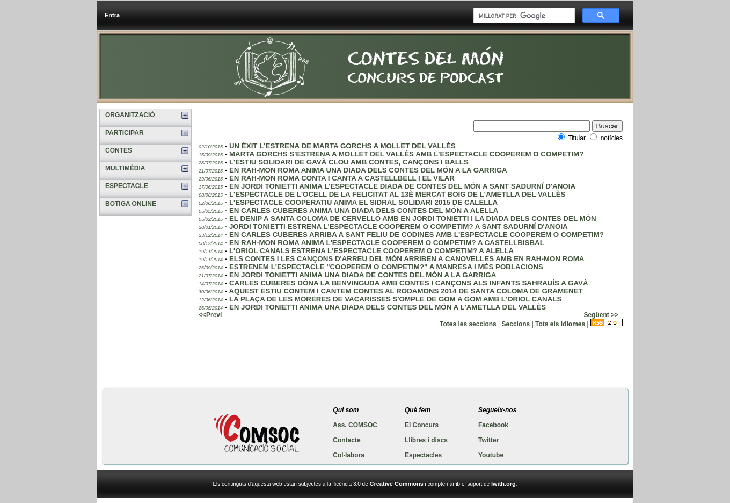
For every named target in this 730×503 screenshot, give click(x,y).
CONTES (118, 150)
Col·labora (348, 455)
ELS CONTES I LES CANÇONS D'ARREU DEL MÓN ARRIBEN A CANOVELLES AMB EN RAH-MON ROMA (406, 259)
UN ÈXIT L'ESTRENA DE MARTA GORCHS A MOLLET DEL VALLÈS (342, 146)
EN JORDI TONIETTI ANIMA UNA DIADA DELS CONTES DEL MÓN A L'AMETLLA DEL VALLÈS (387, 307)
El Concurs (422, 425)
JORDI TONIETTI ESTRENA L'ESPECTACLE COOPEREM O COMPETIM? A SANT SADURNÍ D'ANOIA (398, 226)
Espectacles (423, 455)
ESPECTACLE (126, 186)
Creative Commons (397, 483)
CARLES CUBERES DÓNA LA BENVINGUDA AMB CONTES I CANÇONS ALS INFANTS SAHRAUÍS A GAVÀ (408, 283)
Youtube (490, 455)
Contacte (346, 440)
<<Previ (210, 315)
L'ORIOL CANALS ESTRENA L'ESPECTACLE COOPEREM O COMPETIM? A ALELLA (371, 251)
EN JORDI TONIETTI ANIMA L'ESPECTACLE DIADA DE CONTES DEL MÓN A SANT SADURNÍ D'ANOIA (402, 186)
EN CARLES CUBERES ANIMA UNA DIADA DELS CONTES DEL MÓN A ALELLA (363, 210)
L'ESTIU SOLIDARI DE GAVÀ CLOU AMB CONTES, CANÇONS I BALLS (349, 162)
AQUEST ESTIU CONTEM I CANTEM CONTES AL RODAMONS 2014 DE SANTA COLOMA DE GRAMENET (405, 291)
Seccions (516, 324)
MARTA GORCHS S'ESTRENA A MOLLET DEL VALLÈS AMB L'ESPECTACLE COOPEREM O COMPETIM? (406, 154)
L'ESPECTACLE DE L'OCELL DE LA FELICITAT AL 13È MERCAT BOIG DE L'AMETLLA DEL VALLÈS (397, 194)
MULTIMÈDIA (125, 168)
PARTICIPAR (124, 132)
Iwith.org (503, 483)
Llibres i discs (426, 440)
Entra (112, 15)
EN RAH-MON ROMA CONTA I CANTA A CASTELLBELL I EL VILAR (342, 178)
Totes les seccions (468, 324)
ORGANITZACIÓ (130, 115)
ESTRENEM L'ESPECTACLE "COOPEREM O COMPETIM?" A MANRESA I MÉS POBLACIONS (386, 267)
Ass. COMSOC (355, 425)
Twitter (488, 440)
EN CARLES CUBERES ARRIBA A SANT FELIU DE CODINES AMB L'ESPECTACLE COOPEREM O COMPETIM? (416, 235)
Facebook (493, 425)
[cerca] (523, 15)
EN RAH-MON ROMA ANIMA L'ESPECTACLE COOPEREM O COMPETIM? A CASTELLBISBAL (386, 243)
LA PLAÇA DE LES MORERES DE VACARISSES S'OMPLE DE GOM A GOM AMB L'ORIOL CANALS (395, 299)
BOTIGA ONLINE (130, 203)
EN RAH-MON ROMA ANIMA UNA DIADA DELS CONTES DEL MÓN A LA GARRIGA (368, 170)
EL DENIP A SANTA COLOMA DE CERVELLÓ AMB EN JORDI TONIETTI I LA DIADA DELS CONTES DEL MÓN (412, 218)
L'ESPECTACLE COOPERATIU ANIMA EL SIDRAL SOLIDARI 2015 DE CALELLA (363, 202)
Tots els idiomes (560, 324)
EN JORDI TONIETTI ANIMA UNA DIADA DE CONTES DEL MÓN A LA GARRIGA (362, 275)
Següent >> (600, 315)
